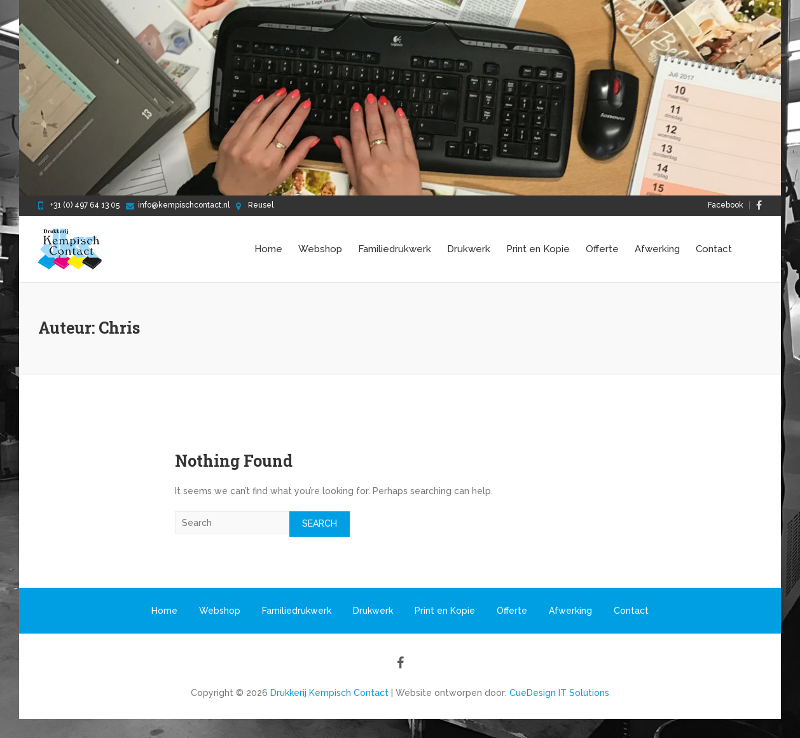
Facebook (725, 205)
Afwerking (657, 249)
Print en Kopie (538, 249)
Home (268, 249)
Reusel (260, 205)
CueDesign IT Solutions (559, 693)
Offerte (602, 249)
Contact (714, 249)
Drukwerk (468, 249)
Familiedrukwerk (394, 249)
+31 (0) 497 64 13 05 (85, 205)
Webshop (320, 249)
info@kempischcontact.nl (184, 205)
